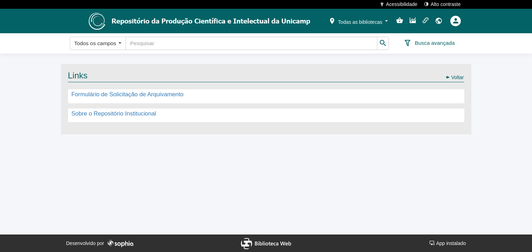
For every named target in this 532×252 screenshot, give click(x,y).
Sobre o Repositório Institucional (114, 113)
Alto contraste (442, 4)
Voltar (454, 77)
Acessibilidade (398, 4)
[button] (358, 21)
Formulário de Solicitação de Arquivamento (128, 94)
